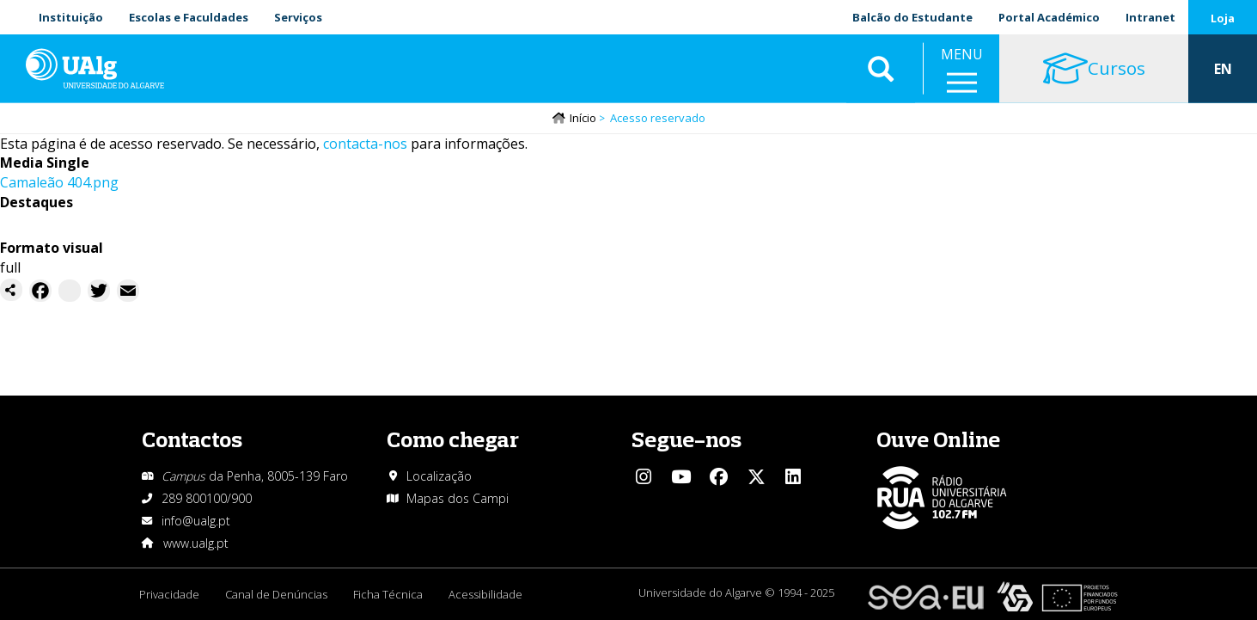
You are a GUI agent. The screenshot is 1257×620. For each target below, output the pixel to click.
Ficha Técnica (388, 594)
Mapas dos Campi (457, 498)
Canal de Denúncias (276, 594)
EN (1223, 68)
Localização (439, 476)
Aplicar (880, 68)
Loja (1223, 18)
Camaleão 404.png (59, 182)
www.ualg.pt (196, 543)
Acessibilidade (485, 594)
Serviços (298, 17)
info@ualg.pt (196, 521)
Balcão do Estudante (912, 17)
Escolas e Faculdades (188, 17)
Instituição (71, 17)
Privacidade (169, 594)
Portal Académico (1049, 17)
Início (583, 118)
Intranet (1150, 17)
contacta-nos (365, 143)
